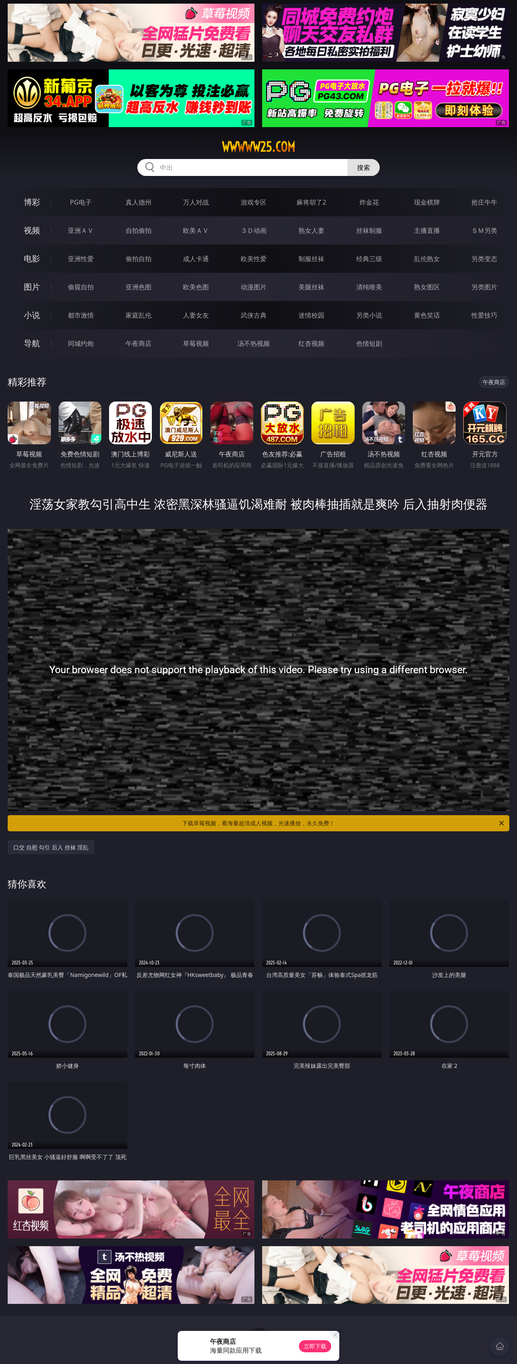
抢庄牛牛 (484, 202)
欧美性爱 (254, 258)
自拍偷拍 (138, 230)
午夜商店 (138, 343)
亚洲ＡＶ (81, 230)
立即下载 (315, 1346)
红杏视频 (311, 343)
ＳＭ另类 (484, 230)
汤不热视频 (253, 343)
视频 (32, 230)
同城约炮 (81, 343)
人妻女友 (196, 315)
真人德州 (138, 202)
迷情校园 (311, 315)
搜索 (363, 167)
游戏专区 (254, 202)
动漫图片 (254, 286)
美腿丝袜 (311, 286)
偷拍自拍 (138, 258)
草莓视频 (196, 343)
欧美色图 (196, 286)
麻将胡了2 (311, 202)
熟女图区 (427, 286)
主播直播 (427, 230)
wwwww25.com (258, 147)
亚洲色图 (138, 286)
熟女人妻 (311, 230)
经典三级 (369, 258)
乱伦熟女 (427, 258)
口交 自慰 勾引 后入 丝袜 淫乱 (50, 847)
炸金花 (369, 202)
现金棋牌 (427, 202)
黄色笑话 (427, 315)
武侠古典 (254, 315)
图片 (32, 286)
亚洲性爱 (81, 258)
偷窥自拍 (81, 286)
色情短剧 (369, 343)
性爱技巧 (484, 315)
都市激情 (81, 315)
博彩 (32, 202)
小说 (32, 315)
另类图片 (484, 286)
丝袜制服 (369, 230)
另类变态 (484, 258)
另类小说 (369, 315)
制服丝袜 (311, 258)
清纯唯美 (369, 286)
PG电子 (80, 202)
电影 (32, 258)
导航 (32, 343)
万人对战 (196, 202)
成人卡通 (196, 258)
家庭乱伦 (138, 315)
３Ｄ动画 (254, 230)
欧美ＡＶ (196, 230)
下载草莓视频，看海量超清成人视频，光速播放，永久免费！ (343, 823)
